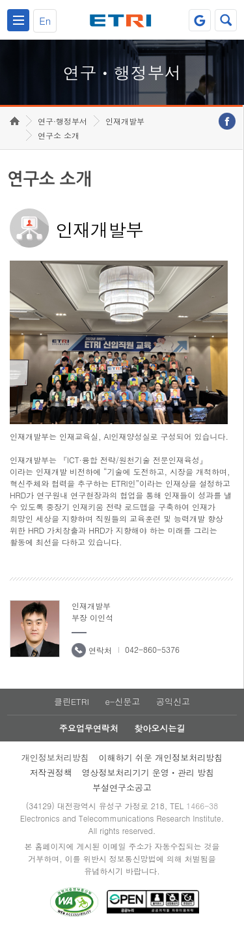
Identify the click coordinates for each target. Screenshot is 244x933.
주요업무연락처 (88, 728)
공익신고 (173, 701)
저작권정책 (51, 772)
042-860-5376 (152, 649)
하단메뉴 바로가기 (0, 0)
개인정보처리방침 (55, 757)
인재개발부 (124, 120)
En (45, 20)
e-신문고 (122, 701)
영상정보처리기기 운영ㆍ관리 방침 (148, 772)
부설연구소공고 (122, 787)
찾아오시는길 (159, 728)
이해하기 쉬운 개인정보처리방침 (161, 757)
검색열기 (226, 20)
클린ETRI (71, 701)
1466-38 (202, 805)
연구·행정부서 (62, 120)
